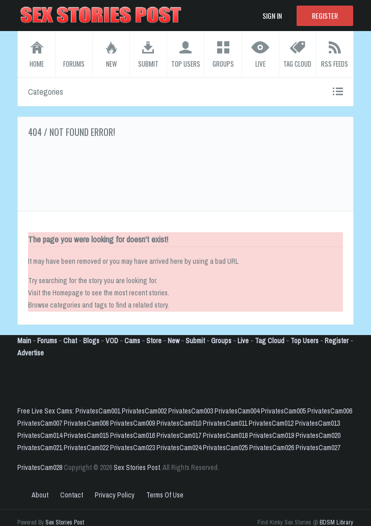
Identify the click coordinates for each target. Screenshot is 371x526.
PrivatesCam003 (190, 411)
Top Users (304, 340)
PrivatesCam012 (271, 423)
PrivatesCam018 (225, 435)
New (173, 340)
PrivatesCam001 (97, 411)
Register (325, 15)
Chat (70, 340)
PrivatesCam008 (86, 423)
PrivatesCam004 (237, 411)
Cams (132, 340)
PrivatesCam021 (39, 447)
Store (154, 340)
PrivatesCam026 (271, 447)
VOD (111, 340)
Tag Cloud (269, 340)
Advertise (30, 352)
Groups (221, 340)
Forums (47, 340)
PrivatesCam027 (318, 447)
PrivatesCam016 (132, 435)
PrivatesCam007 (39, 423)
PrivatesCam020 (318, 435)
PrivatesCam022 (86, 447)
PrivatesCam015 (86, 435)
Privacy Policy (115, 495)
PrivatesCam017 (178, 435)
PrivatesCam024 (178, 447)
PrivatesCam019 (271, 435)
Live (243, 340)
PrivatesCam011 (225, 423)
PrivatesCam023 (132, 447)
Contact (71, 495)
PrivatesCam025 (225, 447)
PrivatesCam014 (39, 435)
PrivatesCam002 (144, 411)
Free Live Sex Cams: (46, 411)
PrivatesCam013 (317, 423)
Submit (195, 340)
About (40, 495)
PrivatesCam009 (132, 423)
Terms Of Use (164, 495)
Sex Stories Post (137, 467)
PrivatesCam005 (283, 411)
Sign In (272, 15)
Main (24, 340)
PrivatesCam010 (178, 423)
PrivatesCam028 (39, 467)
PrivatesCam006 (329, 411)
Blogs (91, 340)
